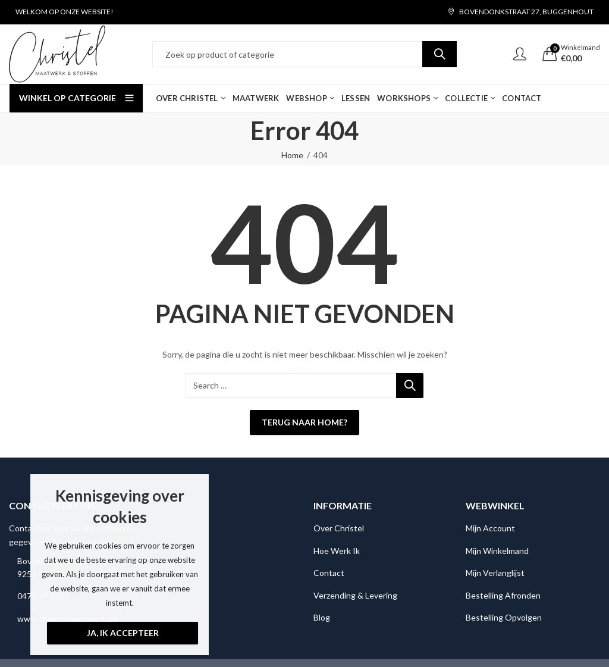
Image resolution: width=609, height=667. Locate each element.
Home (292, 155)
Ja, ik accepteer (123, 633)
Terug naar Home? (304, 422)
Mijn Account (490, 528)
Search (439, 54)
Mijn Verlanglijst (495, 573)
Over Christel (338, 528)
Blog (321, 617)
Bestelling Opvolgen (504, 617)
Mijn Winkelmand (497, 551)
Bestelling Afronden (503, 595)
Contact (328, 573)
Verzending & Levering (355, 595)
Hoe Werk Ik (336, 551)
